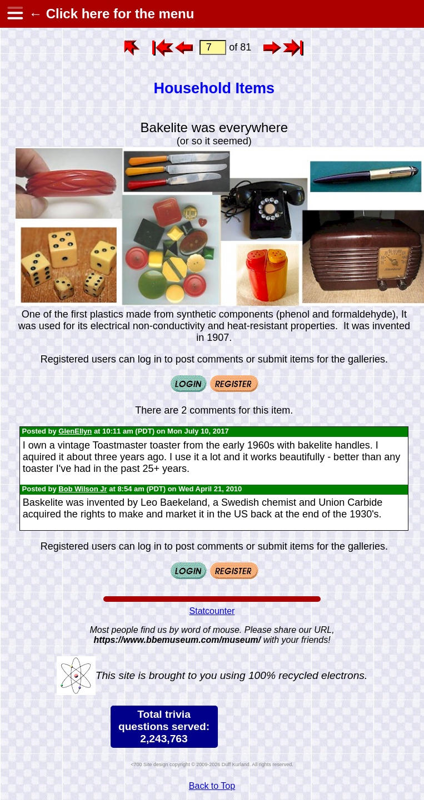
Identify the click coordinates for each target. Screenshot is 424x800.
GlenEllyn (75, 431)
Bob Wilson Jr (82, 489)
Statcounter (212, 611)
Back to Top (212, 786)
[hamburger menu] (14, 14)
